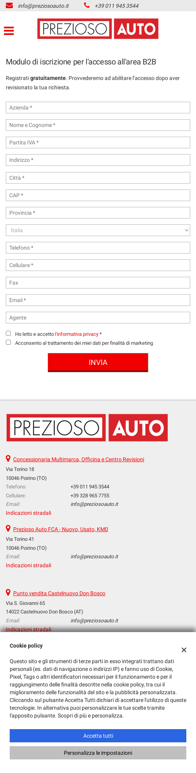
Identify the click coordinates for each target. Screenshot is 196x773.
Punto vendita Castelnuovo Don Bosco (59, 593)
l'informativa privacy (76, 334)
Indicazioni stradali (28, 513)
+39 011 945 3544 (116, 6)
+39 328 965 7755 (89, 496)
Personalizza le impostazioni (98, 753)
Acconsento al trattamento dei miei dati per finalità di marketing (84, 343)
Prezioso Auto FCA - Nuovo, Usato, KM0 (60, 529)
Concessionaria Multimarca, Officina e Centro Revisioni (78, 459)
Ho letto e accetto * (58, 334)
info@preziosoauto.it (43, 6)
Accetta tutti (98, 736)
